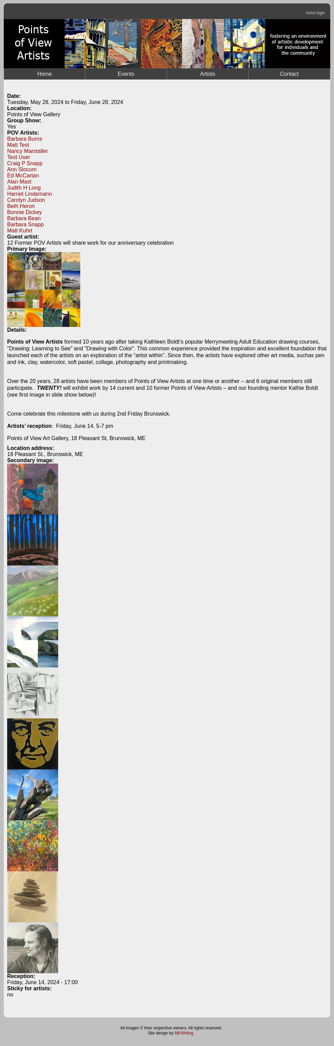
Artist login (315, 13)
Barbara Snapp (25, 224)
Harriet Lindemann (29, 194)
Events (126, 74)
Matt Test (18, 145)
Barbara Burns (24, 139)
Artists (207, 74)
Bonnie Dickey (24, 212)
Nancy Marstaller (27, 151)
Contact (289, 74)
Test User (18, 157)
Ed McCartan (23, 175)
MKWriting (183, 1033)
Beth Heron (21, 206)
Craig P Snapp (25, 163)
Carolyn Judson (26, 200)
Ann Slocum (21, 169)
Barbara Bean (24, 218)
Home (44, 74)
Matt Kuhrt (19, 230)
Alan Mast (19, 182)
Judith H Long (24, 188)
